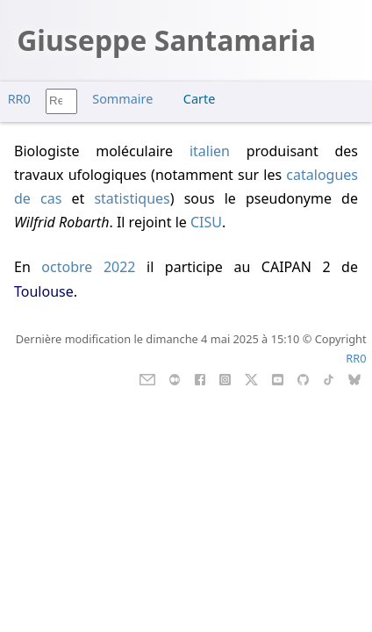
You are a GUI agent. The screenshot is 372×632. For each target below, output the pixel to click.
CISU (206, 222)
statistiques (131, 198)
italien (210, 151)
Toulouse (44, 291)
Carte (199, 98)
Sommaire (122, 98)
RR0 (19, 98)
